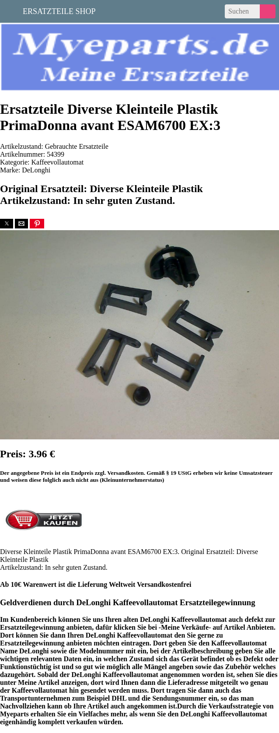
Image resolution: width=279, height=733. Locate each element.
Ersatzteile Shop (59, 10)
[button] (6, 223)
